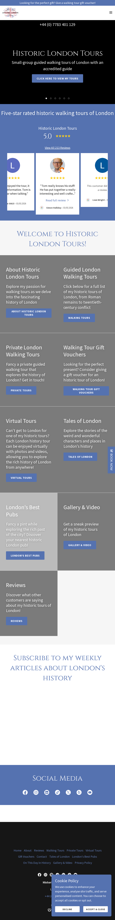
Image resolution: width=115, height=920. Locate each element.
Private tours (21, 390)
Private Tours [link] (75, 850)
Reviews (16, 621)
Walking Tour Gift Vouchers (86, 390)
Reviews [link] (39, 850)
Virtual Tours (21, 477)
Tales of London (80, 457)
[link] (10, 13)
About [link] (28, 850)
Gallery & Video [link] (62, 863)
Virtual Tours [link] (94, 850)
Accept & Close (95, 909)
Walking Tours (79, 318)
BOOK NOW (111, 462)
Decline (67, 909)
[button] (111, 13)
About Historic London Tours (29, 313)
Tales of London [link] (59, 856)
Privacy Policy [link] (83, 863)
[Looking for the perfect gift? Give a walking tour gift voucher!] (57, 3)
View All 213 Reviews (57, 147)
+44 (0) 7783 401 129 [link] (57, 24)
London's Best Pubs (25, 555)
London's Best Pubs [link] (84, 856)
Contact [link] (42, 856)
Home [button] (17, 850)
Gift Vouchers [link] (26, 856)
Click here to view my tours (57, 78)
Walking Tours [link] (55, 850)
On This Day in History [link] (37, 863)
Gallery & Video (79, 545)
